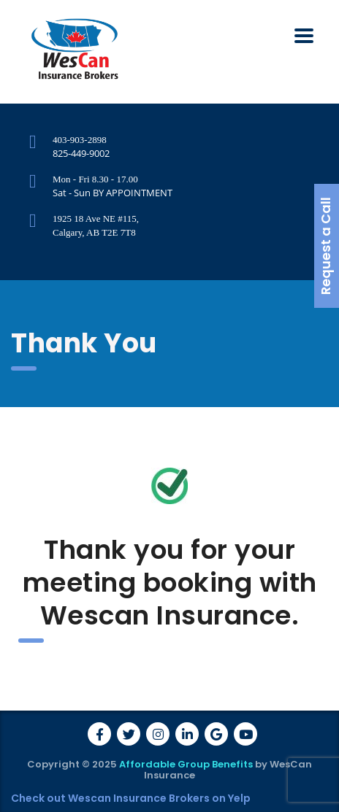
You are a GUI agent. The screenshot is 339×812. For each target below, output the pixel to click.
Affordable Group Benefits (186, 764)
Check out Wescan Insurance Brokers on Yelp (131, 798)
